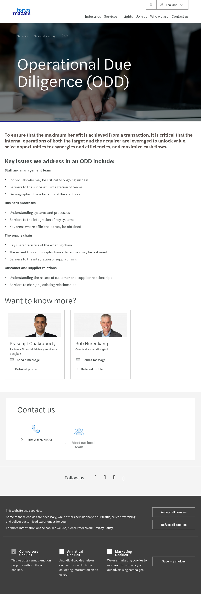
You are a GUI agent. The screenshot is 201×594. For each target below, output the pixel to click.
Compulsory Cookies (28, 553)
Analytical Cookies (75, 553)
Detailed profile (23, 370)
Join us (141, 16)
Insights (127, 16)
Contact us (180, 16)
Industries (93, 16)
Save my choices (173, 561)
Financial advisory (45, 33)
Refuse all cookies (173, 524)
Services (110, 16)
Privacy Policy (103, 527)
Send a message (25, 361)
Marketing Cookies (123, 553)
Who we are (159, 16)
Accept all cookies (173, 512)
